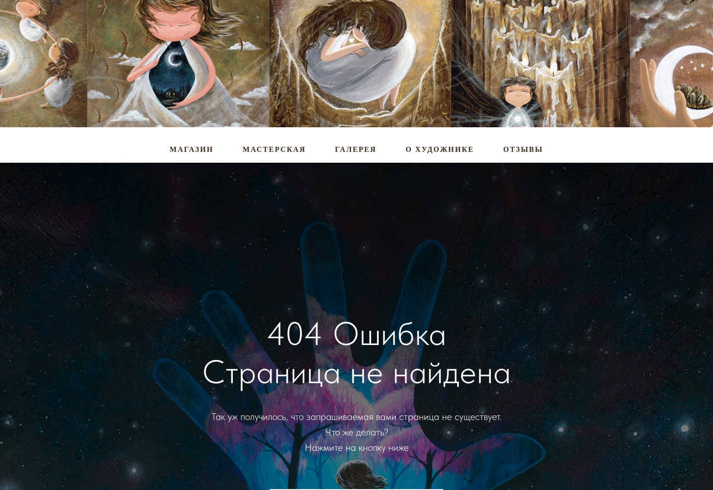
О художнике (440, 149)
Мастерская (274, 149)
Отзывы (523, 149)
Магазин (191, 149)
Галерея (356, 149)
